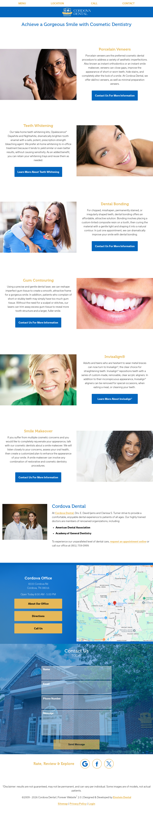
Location (57, 3)
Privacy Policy (78, 803)
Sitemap (63, 803)
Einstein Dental (122, 797)
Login (91, 803)
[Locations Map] (114, 602)
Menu (22, 3)
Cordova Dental (64, 513)
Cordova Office (38, 578)
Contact (128, 3)
